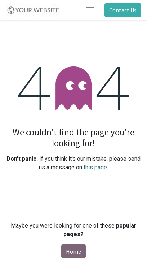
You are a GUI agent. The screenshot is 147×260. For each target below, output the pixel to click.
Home (73, 251)
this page (95, 167)
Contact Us (123, 10)
